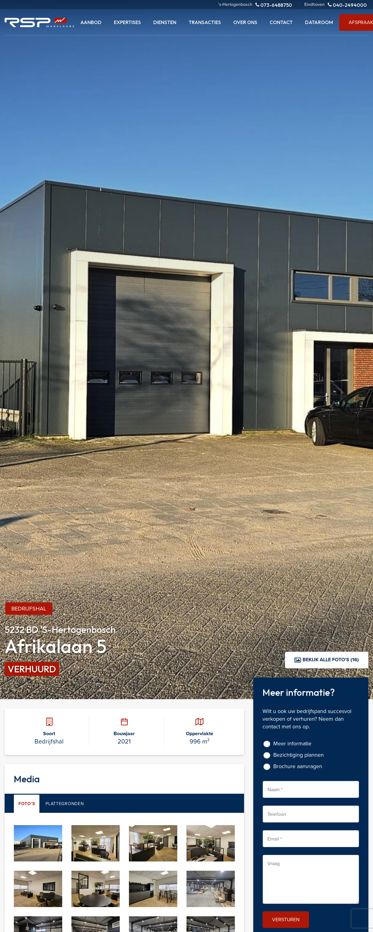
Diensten (164, 22)
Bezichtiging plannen (298, 755)
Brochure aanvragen (297, 766)
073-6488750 (273, 5)
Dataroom (319, 22)
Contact (281, 22)
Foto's (26, 803)
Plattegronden (65, 803)
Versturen (285, 919)
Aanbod (91, 22)
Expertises (127, 22)
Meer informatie (292, 743)
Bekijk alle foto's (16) (327, 659)
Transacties (205, 22)
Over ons (245, 22)
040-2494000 (347, 5)
